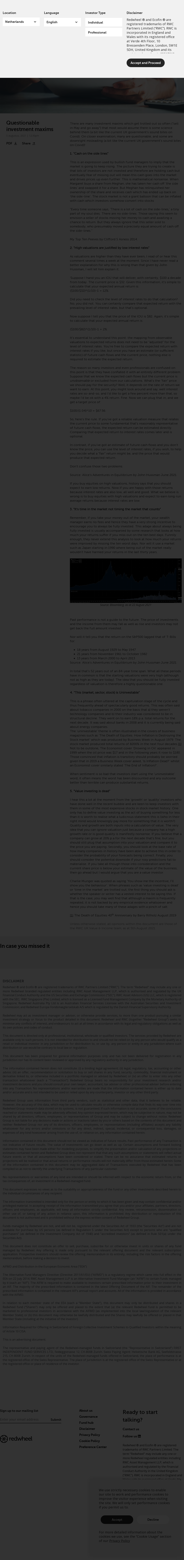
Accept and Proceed (146, 63)
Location (9, 13)
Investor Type (95, 13)
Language (51, 13)
